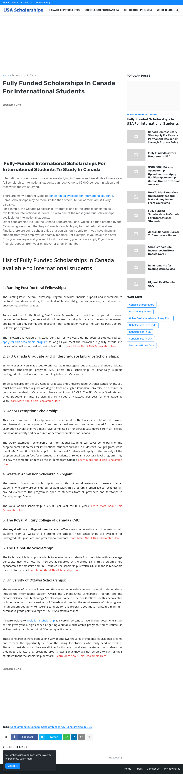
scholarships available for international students (81, 196)
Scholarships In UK (53, 727)
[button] (170, 10)
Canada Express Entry (141, 304)
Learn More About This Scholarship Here (90, 346)
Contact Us (27, 2)
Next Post (114, 757)
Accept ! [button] (13, 765)
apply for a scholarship (40, 620)
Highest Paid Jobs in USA (161, 284)
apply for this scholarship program (25, 342)
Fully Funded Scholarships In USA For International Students (153, 121)
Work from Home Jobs (141, 345)
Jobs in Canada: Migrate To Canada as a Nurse (164, 233)
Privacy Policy (43, 2)
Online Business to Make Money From (150, 318)
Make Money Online (140, 311)
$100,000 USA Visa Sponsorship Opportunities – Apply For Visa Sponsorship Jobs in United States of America (164, 176)
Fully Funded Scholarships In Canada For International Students (163, 216)
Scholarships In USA (79, 727)
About (15, 2)
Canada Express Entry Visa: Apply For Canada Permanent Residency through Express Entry (163, 137)
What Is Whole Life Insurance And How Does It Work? (161, 250)
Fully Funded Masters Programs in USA (162, 154)
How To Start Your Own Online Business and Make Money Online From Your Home (163, 198)
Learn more (26, 758)
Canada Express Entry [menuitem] (64, 10)
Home (6, 2)
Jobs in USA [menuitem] (165, 10)
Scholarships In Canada (25, 75)
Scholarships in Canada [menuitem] (102, 10)
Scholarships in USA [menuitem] (138, 10)
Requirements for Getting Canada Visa (161, 267)
